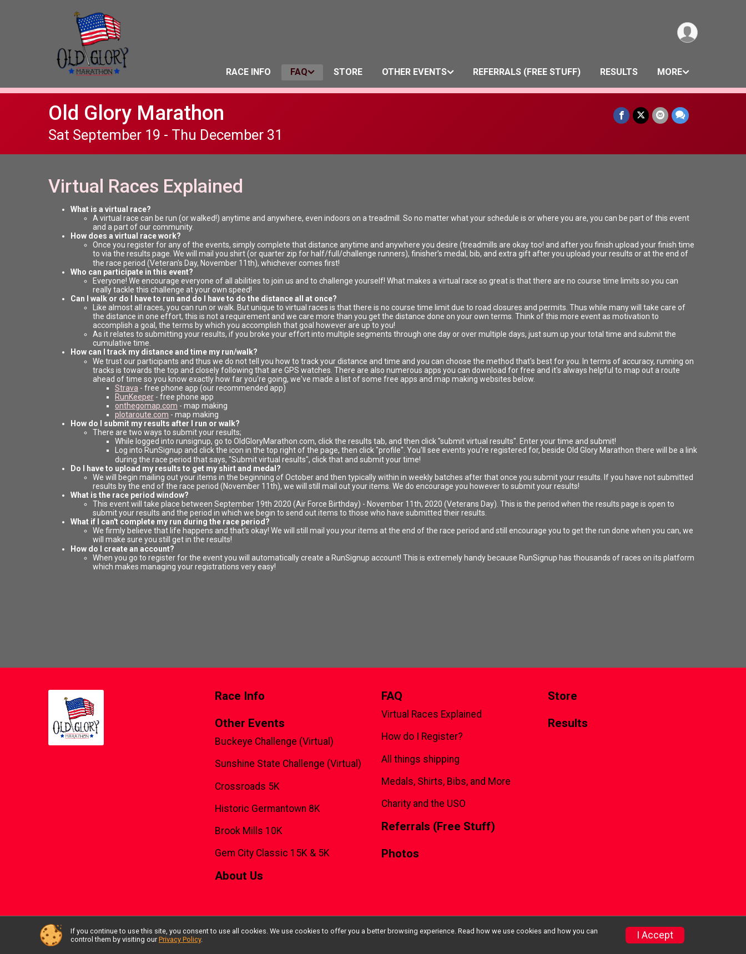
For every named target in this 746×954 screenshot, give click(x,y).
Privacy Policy (180, 939)
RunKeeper (134, 396)
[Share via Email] (660, 115)
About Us (239, 876)
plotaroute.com (142, 414)
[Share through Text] (680, 115)
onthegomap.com (146, 405)
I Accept (655, 935)
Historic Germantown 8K (267, 808)
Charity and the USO (423, 803)
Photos (400, 853)
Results (619, 72)
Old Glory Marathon (136, 113)
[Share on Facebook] (621, 115)
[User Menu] (687, 32)
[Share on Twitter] (641, 115)
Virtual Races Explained (431, 714)
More (669, 72)
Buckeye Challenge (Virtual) (274, 741)
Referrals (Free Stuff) (527, 72)
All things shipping (420, 759)
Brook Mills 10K (249, 830)
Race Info (248, 72)
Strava (126, 387)
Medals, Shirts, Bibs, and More (446, 781)
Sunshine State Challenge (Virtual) (288, 763)
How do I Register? (422, 736)
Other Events (414, 72)
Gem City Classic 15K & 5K (272, 853)
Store (348, 72)
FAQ (299, 72)
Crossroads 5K (247, 786)
